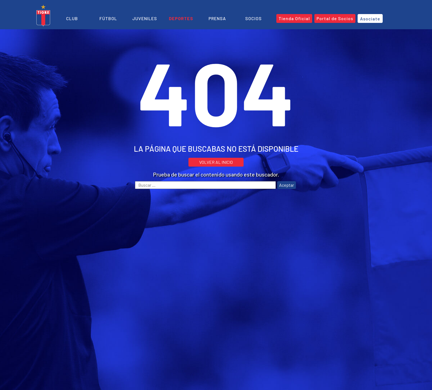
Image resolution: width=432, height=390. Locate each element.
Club (72, 18)
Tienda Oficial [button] (294, 18)
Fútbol (108, 18)
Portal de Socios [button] (335, 18)
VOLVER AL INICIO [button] (216, 162)
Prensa (217, 18)
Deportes (181, 18)
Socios (253, 18)
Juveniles (144, 18)
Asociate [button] (370, 18)
